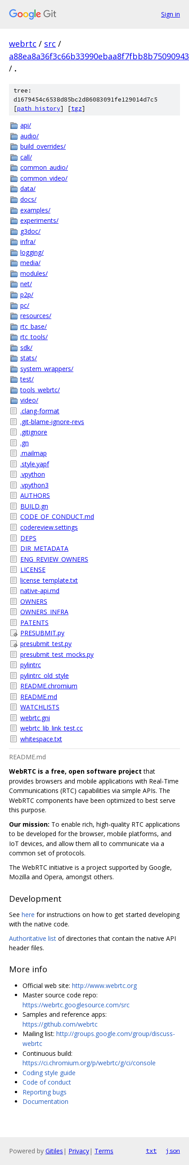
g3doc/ (30, 231)
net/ (26, 283)
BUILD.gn (34, 506)
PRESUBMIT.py (42, 633)
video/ (29, 400)
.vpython (32, 474)
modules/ (34, 273)
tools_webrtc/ (40, 389)
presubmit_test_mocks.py (57, 654)
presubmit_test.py (46, 643)
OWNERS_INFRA (44, 611)
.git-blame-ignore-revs (52, 421)
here (28, 914)
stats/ (28, 358)
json (173, 1151)
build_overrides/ (43, 146)
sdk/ (26, 347)
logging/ (32, 252)
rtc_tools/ (34, 336)
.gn (24, 443)
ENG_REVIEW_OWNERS (54, 559)
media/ (30, 262)
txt (151, 1151)
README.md (38, 696)
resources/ (35, 315)
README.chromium (48, 686)
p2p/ (26, 294)
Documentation (45, 1101)
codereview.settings (49, 527)
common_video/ (44, 178)
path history (38, 108)
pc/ (24, 305)
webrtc (22, 43)
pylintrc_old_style (44, 675)
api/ (25, 125)
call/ (26, 157)
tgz (76, 108)
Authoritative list (32, 938)
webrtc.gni (35, 717)
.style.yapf (34, 464)
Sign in (170, 14)
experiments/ (39, 220)
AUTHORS (35, 495)
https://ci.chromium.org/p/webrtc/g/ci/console (89, 1063)
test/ (27, 379)
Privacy (78, 1151)
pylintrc (30, 664)
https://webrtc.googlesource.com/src (76, 1005)
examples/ (35, 210)
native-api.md (39, 590)
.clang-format (39, 411)
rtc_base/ (33, 326)
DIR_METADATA (44, 548)
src (50, 43)
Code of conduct (46, 1082)
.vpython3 (34, 485)
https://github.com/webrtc (60, 1024)
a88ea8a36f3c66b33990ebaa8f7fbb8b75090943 (99, 56)
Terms (103, 1151)
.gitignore (33, 432)
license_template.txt (49, 580)
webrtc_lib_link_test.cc (51, 728)
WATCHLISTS (39, 707)
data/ (28, 188)
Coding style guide (49, 1072)
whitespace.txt (41, 739)
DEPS (28, 538)
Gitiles (54, 1151)
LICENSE (32, 569)
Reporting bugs (44, 1092)
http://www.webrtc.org (104, 985)
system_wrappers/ (46, 368)
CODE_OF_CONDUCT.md (57, 516)
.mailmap (33, 453)
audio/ (29, 136)
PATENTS (34, 622)
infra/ (28, 241)
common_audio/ (44, 167)
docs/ (28, 199)
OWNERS (33, 601)
